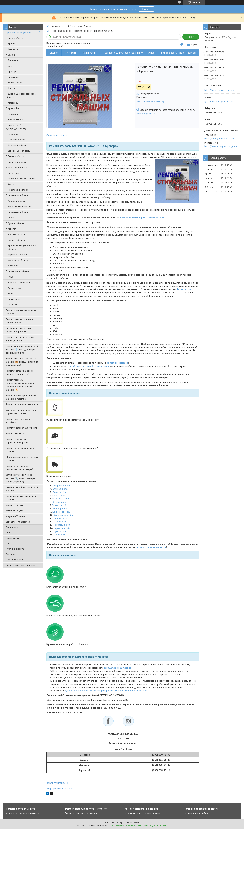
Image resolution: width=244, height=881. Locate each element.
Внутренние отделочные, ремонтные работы (19, 330)
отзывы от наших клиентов (151, 549)
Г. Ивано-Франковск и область (21, 178)
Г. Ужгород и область (17, 260)
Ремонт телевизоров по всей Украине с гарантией (21, 397)
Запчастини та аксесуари (18, 521)
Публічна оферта (15, 548)
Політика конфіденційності (197, 815)
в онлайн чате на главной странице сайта (88, 368)
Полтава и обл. (61, 520)
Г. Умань (10, 293)
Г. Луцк (9, 276)
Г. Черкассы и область (17, 212)
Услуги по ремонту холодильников (23, 815)
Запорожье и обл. (61, 487)
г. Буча (9, 65)
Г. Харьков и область (16, 145)
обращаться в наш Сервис (117, 669)
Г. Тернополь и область (18, 254)
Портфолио (12, 527)
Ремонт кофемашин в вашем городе (21, 449)
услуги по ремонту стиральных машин (142, 815)
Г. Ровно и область (15, 239)
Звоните (146, 9)
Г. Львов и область (15, 156)
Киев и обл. (60, 537)
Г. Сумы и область (15, 223)
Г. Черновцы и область (17, 271)
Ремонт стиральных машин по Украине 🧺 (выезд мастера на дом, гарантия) (22, 362)
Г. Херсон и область (16, 200)
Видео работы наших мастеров (179, 52)
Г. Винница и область (16, 161)
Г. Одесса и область (16, 139)
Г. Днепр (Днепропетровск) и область (21, 95)
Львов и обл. (60, 523)
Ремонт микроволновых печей (21, 427)
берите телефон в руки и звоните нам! (142, 219)
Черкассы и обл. (62, 527)
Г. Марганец (12, 102)
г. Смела (10, 217)
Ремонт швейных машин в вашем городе (19, 321)
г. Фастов (10, 88)
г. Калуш (10, 184)
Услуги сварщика (14, 510)
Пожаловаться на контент (123, 828)
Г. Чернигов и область (17, 195)
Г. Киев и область (14, 38)
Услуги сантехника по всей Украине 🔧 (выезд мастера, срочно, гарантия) (20, 478)
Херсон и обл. (59, 504)
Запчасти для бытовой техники (122, 52)
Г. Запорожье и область (18, 150)
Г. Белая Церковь (15, 82)
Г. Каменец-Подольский (18, 282)
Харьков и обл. (60, 491)
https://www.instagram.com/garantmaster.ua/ (222, 146)
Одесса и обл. (59, 497)
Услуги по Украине (15, 516)
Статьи (9, 532)
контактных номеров (117, 365)
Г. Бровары (11, 71)
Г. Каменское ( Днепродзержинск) (16, 127)
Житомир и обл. (60, 510)
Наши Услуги (89, 52)
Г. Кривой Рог (13, 108)
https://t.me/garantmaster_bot (219, 138)
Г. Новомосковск (14, 119)
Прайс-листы (12, 538)
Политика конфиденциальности (152, 828)
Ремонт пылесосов (15, 433)
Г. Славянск (11, 304)
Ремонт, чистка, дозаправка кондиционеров (20, 339)
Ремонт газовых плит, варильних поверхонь (17, 440)
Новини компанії (14, 559)
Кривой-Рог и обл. (61, 514)
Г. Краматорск (13, 299)
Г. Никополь (12, 134)
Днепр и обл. (59, 494)
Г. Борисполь (12, 77)
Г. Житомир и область (17, 234)
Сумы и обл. (60, 533)
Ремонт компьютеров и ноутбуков (18, 420)
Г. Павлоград (12, 113)
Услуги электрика (14, 505)
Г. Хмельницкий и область (19, 206)
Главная (54, 52)
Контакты (70, 52)
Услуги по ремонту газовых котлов (82, 815)
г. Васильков (12, 49)
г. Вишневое (12, 60)
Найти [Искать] (191, 36)
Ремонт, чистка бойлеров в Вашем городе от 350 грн (20, 372)
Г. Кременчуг (12, 173)
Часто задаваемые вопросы (20, 565)
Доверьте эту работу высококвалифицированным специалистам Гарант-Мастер (106, 692)
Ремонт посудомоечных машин (22, 404)
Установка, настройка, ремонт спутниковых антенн (21, 411)
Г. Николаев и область (17, 189)
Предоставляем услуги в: (19, 32)
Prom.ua (137, 825)
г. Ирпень (10, 43)
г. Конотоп (11, 228)
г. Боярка (10, 54)
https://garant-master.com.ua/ (219, 90)
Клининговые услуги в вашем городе (21, 498)
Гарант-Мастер (184, 291)
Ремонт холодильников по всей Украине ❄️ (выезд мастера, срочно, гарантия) (22, 349)
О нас (9, 543)
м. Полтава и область (16, 167)
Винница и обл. (60, 507)
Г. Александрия (13, 287)
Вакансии (10, 554)
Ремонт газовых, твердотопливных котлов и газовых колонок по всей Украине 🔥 (20, 384)
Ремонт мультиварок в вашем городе (21, 312)
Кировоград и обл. (63, 517)
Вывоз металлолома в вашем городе (22, 458)
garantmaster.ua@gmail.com (218, 101)
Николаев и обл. (60, 501)
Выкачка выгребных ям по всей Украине (22, 489)
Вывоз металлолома (214, 52)
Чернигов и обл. (62, 530)
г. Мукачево (12, 265)
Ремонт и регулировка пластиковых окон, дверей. (20, 467)
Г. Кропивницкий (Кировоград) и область (21, 247)
